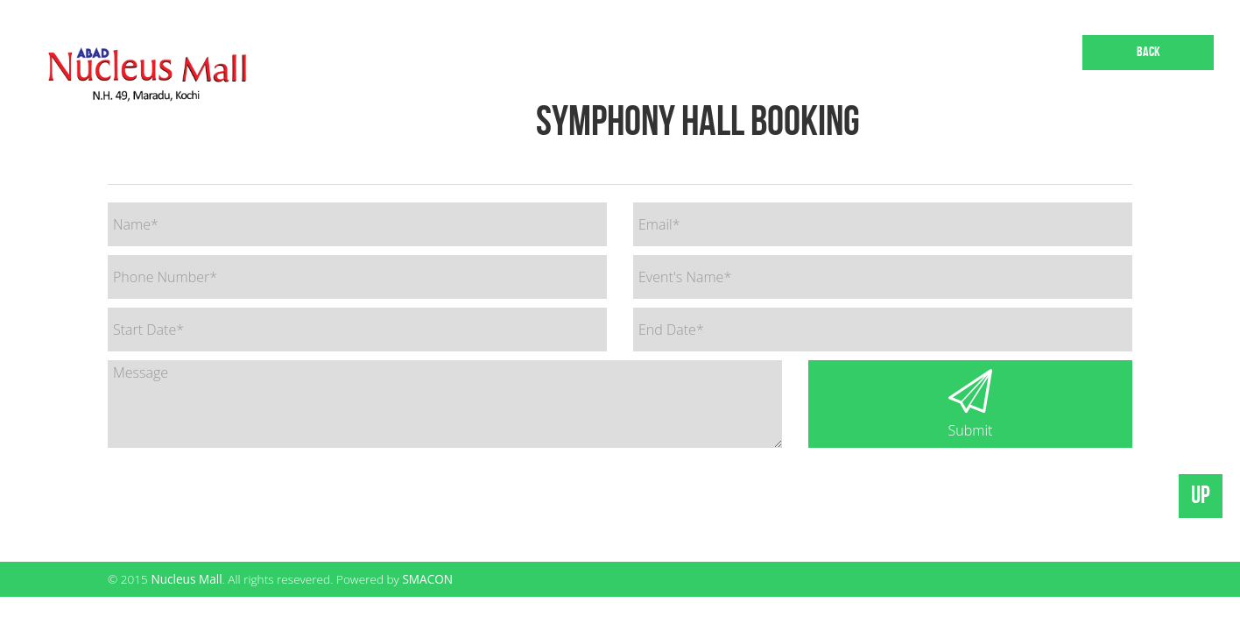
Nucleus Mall (186, 579)
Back (1148, 52)
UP (1200, 495)
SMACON (427, 579)
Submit (970, 404)
